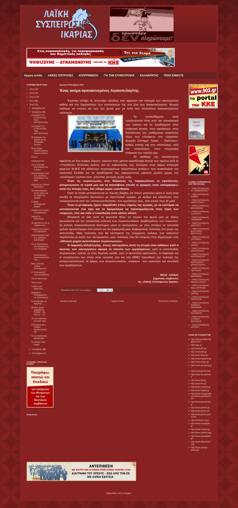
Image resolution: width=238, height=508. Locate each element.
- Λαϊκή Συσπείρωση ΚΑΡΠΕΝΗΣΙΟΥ (200, 255)
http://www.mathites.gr (200, 387)
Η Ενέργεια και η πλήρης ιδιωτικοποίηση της (39, 328)
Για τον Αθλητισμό (39, 278)
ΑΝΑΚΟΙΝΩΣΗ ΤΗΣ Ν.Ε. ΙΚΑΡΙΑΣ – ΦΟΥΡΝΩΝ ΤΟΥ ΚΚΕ (40, 177)
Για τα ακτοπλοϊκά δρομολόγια (39, 337)
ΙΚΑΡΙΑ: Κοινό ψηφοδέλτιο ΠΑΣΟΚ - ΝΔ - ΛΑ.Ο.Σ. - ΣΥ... (39, 311)
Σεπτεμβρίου (38, 353)
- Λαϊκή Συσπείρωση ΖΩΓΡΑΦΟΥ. (200, 238)
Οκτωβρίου (37, 349)
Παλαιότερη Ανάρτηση (168, 301)
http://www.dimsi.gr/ (199, 355)
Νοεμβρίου (37, 112)
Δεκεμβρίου (37, 108)
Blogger (127, 493)
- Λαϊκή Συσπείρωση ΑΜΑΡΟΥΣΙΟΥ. (200, 201)
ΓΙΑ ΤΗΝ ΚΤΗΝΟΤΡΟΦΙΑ (119, 75)
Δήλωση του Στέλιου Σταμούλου (40, 185)
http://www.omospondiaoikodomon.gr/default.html (201, 396)
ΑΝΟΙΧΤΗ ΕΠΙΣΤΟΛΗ (37, 217)
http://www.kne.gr (198, 383)
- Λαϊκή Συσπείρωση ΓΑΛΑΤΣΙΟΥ (200, 212)
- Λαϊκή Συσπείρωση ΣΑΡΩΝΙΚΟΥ (200, 312)
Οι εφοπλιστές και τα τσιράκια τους (40, 224)
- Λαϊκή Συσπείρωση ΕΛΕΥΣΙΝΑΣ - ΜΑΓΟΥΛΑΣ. (200, 231)
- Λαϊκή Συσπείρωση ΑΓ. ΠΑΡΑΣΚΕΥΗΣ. (200, 189)
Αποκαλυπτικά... (38, 161)
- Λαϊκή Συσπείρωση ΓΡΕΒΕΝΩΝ (200, 218)
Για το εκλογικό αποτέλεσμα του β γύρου (39, 167)
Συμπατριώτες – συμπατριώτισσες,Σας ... (40, 256)
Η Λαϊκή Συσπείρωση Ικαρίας (38, 204)
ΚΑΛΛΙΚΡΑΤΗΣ (149, 75)
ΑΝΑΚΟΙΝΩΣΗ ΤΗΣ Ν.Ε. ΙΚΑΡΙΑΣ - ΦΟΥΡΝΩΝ (40, 237)
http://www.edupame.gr (201, 358)
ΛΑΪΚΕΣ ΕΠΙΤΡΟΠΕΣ (60, 75)
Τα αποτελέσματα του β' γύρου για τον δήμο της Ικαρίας (39, 194)
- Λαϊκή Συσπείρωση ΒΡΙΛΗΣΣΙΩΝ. (200, 207)
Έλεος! (34, 157)
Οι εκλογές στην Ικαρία (38, 343)
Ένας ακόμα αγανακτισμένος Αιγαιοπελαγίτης (39, 150)
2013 (32, 93)
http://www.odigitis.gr (200, 390)
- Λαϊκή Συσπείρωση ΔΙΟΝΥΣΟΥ (200, 224)
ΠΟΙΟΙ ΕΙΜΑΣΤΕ (174, 75)
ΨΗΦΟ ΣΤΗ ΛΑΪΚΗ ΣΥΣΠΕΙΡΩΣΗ (39, 211)
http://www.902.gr (198, 348)
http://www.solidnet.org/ (201, 432)
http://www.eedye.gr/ (200, 362)
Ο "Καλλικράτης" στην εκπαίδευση (40, 273)
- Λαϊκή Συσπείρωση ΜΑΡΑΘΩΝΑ (200, 275)
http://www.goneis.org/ (200, 371)
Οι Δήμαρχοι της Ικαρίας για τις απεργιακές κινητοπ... (38, 141)
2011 (32, 101)
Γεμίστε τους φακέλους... (37, 287)
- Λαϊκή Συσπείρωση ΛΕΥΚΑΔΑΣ (200, 269)
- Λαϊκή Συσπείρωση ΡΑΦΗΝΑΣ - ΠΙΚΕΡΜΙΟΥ (200, 305)
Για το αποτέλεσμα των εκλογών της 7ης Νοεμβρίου (40, 246)
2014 (32, 89)
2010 (32, 105)
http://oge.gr (196, 345)
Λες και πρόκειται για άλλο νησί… (39, 319)
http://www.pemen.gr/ (200, 411)
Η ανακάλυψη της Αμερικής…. (39, 302)
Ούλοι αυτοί (36, 282)
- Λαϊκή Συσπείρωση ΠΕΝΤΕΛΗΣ (200, 298)
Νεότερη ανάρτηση (68, 301)
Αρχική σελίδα (33, 75)
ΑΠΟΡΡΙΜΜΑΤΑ (88, 75)
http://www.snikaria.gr (200, 429)
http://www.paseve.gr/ (200, 407)
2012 (32, 97)
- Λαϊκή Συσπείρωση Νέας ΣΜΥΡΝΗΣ (200, 286)
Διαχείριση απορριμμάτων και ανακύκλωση (39, 295)
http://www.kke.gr (198, 380)
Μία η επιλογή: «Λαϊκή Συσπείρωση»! (39, 266)
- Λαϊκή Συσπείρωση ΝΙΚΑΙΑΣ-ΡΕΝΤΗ (200, 280)
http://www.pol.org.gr (200, 420)
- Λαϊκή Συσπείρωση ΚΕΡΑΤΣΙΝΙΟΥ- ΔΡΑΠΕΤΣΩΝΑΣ (200, 262)
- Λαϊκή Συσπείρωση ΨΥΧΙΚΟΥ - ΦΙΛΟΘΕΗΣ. (200, 319)
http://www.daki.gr (199, 352)
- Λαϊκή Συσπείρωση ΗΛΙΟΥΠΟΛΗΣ (200, 249)
